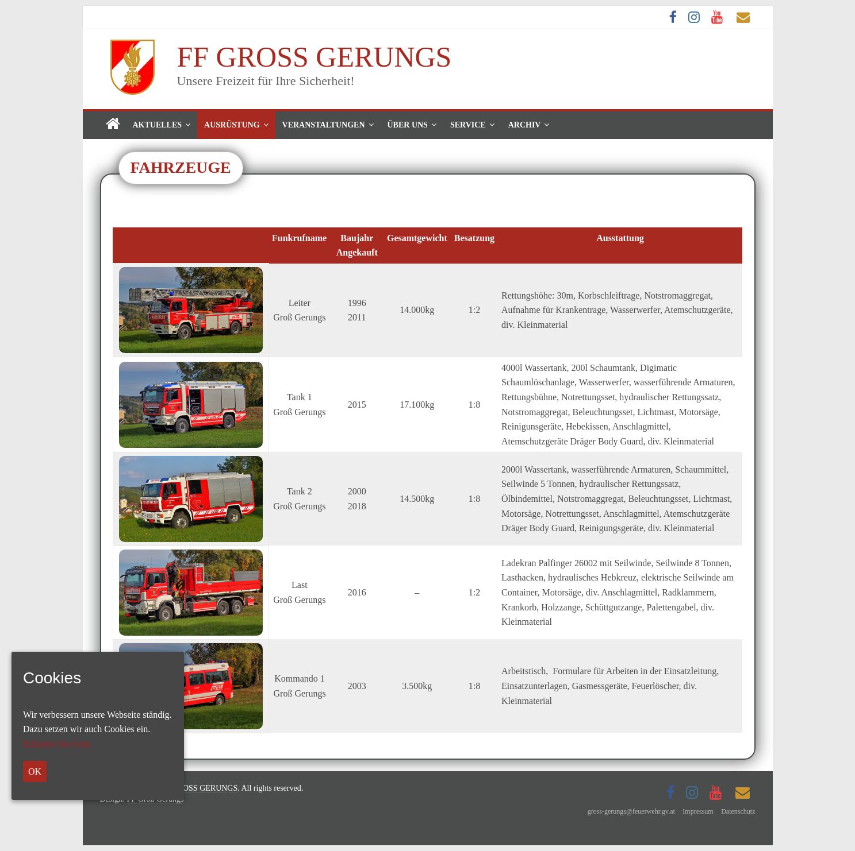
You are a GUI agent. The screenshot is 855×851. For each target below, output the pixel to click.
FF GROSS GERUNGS (314, 57)
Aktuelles (157, 125)
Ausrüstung (231, 125)
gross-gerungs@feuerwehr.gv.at (631, 811)
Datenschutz (738, 811)
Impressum (698, 811)
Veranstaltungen (323, 125)
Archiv (524, 125)
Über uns (408, 125)
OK (34, 771)
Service (468, 125)
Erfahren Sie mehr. (57, 744)
